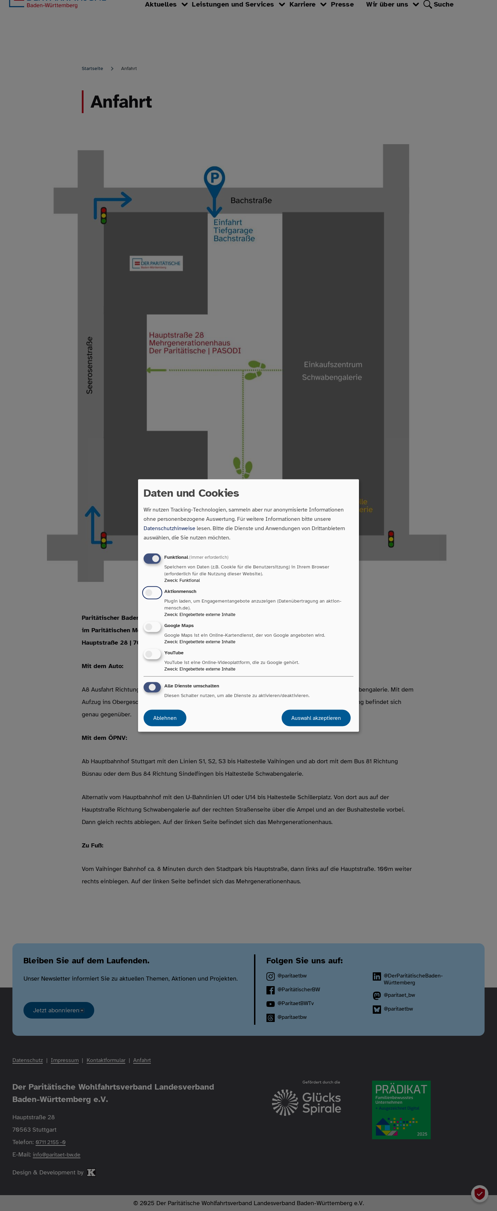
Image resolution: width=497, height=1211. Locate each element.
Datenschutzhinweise (169, 528)
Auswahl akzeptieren (316, 718)
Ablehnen (165, 718)
